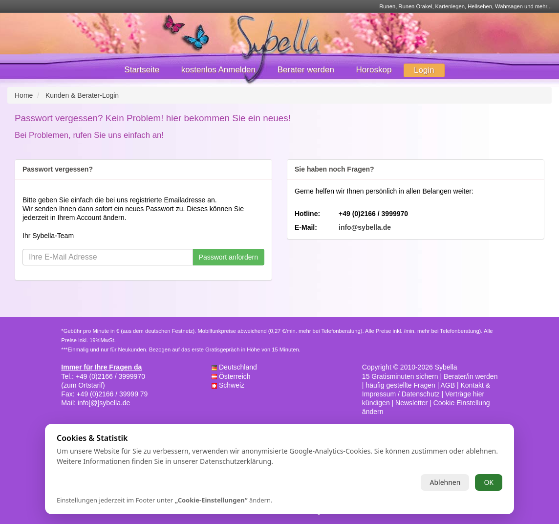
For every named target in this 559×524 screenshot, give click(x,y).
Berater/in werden (471, 376)
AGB (447, 385)
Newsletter (411, 403)
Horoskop (374, 69)
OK (489, 482)
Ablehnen (445, 482)
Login (424, 70)
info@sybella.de (365, 227)
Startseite (141, 69)
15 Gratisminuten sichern (400, 376)
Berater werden (306, 69)
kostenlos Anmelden (218, 69)
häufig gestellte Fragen (400, 385)
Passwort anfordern (228, 257)
